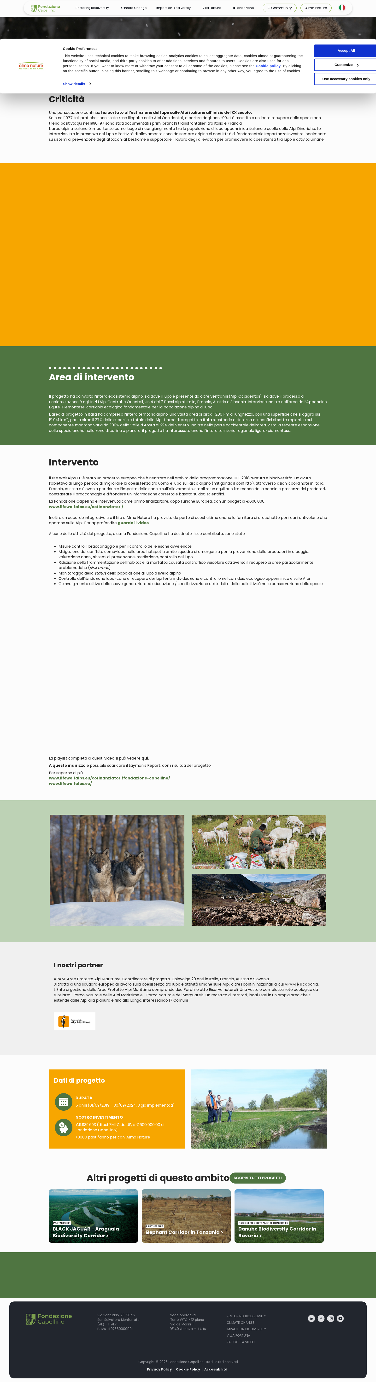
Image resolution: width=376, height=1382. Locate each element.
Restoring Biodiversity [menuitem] (246, 1316)
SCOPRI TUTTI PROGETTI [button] (258, 1178)
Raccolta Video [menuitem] (241, 1342)
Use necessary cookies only (336, 40)
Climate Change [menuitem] (240, 1322)
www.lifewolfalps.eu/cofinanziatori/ (86, 507)
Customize (336, 26)
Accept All (336, 12)
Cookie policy (81, 32)
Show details (74, 50)
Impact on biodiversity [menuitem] (246, 1329)
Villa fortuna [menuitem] (238, 1335)
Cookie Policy (188, 1369)
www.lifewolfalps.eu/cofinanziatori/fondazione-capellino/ (109, 778)
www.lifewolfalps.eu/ (70, 783)
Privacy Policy (159, 1369)
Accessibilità (215, 1369)
